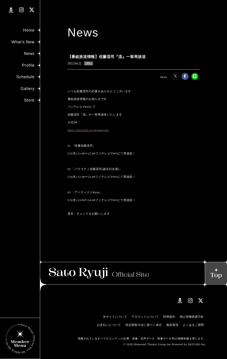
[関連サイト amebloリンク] (11, 10)
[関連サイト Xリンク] (32, 10)
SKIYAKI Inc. (197, 344)
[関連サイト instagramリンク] (21, 10)
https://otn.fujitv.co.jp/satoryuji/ (88, 130)
